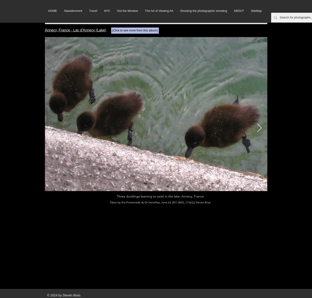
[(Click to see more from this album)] (135, 31)
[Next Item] (259, 128)
